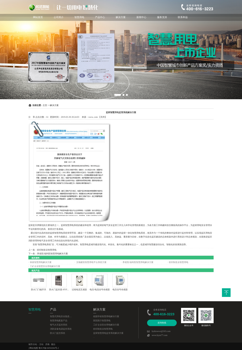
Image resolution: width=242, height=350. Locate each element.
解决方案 (121, 17)
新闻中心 (141, 17)
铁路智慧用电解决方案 (41, 262)
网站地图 (33, 348)
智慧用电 (79, 17)
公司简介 (59, 17)
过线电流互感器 (79, 289)
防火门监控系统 (57, 333)
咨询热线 (162, 323)
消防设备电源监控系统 (61, 329)
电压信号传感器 (120, 289)
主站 (41, 344)
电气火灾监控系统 (58, 325)
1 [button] (117, 95)
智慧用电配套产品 (58, 320)
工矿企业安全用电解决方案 (106, 325)
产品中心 (100, 17)
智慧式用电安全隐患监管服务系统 (61, 316)
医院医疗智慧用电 (102, 320)
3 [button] (127, 95)
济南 (47, 344)
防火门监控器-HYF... (59, 289)
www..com (93, 117)
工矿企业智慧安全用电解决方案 (45, 266)
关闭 (102, 117)
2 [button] (123, 95)
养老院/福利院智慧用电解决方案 (52, 253)
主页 (45, 105)
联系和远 (183, 17)
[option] (121, 49)
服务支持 (162, 17)
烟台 (53, 344)
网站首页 (38, 17)
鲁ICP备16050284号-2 (49, 348)
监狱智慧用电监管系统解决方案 (108, 333)
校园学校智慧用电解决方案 (106, 316)
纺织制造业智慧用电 (46, 250)
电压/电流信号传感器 (100, 289)
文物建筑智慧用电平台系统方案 (91, 262)
